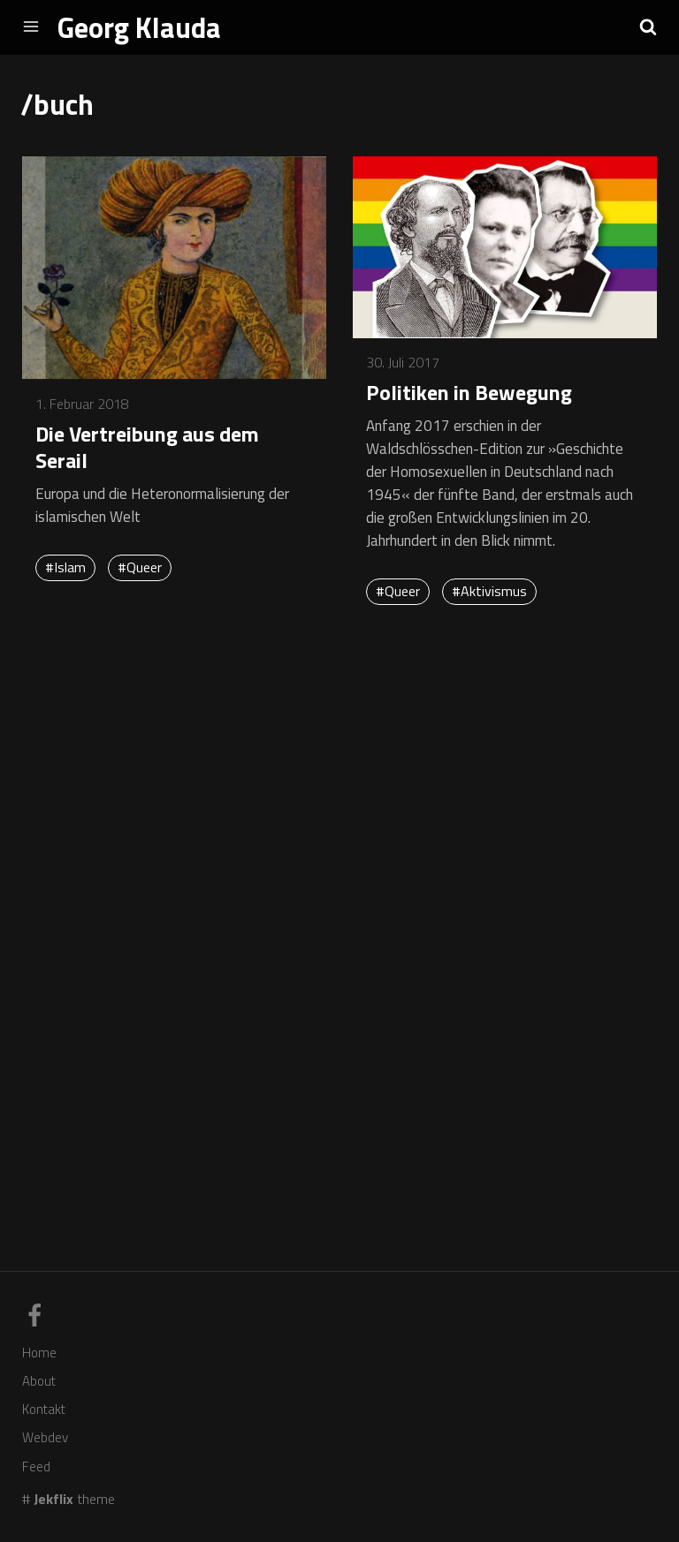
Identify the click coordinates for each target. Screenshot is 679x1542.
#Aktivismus (489, 590)
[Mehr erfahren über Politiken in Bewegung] (505, 248)
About (39, 1380)
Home (39, 1352)
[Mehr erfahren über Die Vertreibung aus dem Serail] (174, 269)
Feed (36, 1466)
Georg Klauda (139, 27)
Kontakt (43, 1409)
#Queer (140, 567)
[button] (648, 26)
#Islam (65, 567)
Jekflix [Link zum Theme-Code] (53, 1498)
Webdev (45, 1437)
